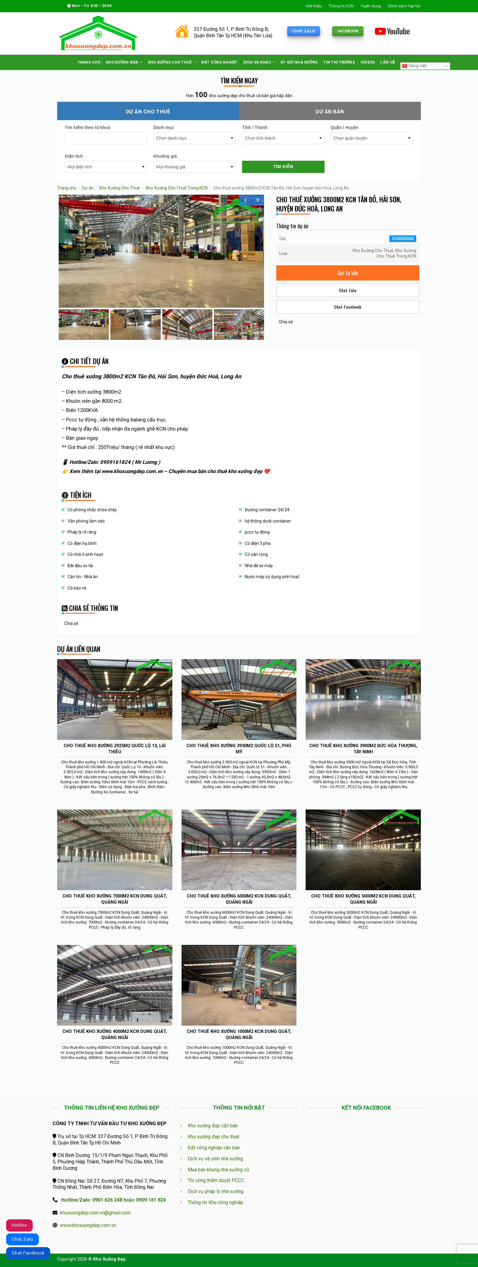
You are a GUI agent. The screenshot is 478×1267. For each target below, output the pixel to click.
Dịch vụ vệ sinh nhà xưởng (215, 1159)
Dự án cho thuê (148, 111)
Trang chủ (66, 187)
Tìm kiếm (283, 166)
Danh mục (163, 127)
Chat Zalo (347, 290)
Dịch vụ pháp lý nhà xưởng (215, 1191)
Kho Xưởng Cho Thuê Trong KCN (177, 187)
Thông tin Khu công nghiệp (215, 1202)
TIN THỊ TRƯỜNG (339, 62)
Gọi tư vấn (347, 273)
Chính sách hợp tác (404, 6)
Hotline (19, 1225)
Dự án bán (330, 111)
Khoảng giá (165, 156)
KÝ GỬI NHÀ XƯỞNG (299, 62)
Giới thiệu (314, 6)
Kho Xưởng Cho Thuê (119, 187)
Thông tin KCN (341, 6)
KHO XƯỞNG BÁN (124, 62)
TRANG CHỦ (89, 62)
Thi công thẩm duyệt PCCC (216, 1180)
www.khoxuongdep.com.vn (88, 1225)
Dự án (88, 187)
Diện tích (74, 156)
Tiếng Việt (414, 66)
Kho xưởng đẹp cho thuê (213, 1137)
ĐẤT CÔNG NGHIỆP (219, 62)
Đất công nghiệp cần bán (214, 1148)
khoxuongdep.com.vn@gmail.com (95, 1213)
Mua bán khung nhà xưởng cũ (218, 1170)
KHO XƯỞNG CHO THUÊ (172, 62)
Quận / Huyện (344, 127)
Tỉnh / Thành (254, 127)
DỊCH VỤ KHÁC (259, 62)
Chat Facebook (347, 306)
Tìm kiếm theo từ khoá (87, 127)
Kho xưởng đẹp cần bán (213, 1126)
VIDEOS (368, 62)
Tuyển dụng (371, 6)
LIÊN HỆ (387, 62)
